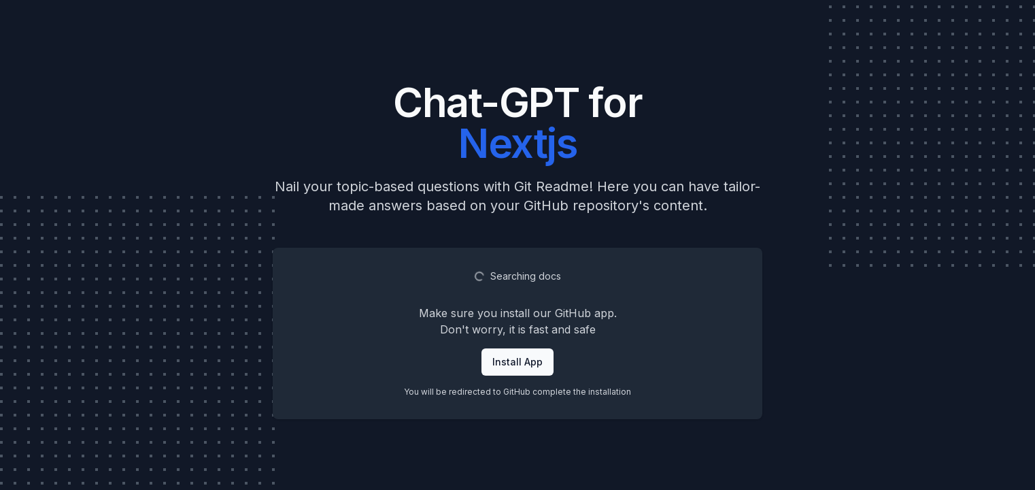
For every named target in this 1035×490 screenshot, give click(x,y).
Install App (517, 362)
